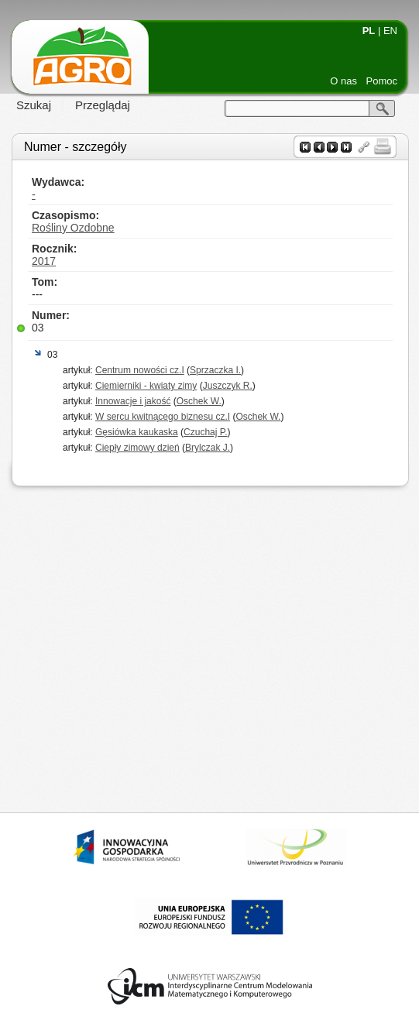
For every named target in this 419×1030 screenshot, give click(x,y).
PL (369, 30)
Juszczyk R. (227, 385)
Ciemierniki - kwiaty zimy (146, 385)
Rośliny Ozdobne (73, 227)
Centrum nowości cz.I (139, 370)
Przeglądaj (102, 105)
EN (390, 30)
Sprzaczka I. (215, 370)
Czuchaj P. (205, 432)
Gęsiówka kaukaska (136, 432)
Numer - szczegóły (75, 146)
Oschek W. (199, 401)
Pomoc (381, 81)
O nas (343, 81)
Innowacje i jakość (132, 401)
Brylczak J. (207, 447)
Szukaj (33, 105)
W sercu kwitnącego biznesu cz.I (162, 416)
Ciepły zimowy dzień (137, 447)
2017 (44, 261)
